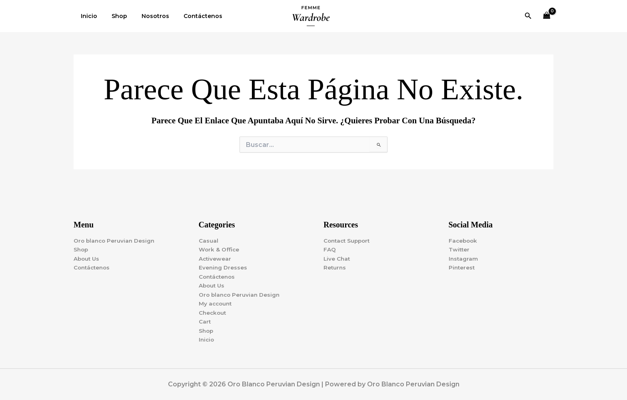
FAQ (329, 247)
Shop (114, 16)
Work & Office (219, 247)
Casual (208, 237)
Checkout (213, 312)
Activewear (215, 256)
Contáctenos (191, 16)
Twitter (459, 247)
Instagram (464, 256)
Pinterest (462, 265)
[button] (528, 16)
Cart (205, 321)
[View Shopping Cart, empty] (546, 16)
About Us (87, 256)
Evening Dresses (223, 265)
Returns (335, 265)
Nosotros (147, 16)
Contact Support (348, 237)
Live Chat (337, 256)
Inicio (87, 16)
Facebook (464, 237)
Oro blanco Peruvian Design (115, 237)
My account (216, 302)
